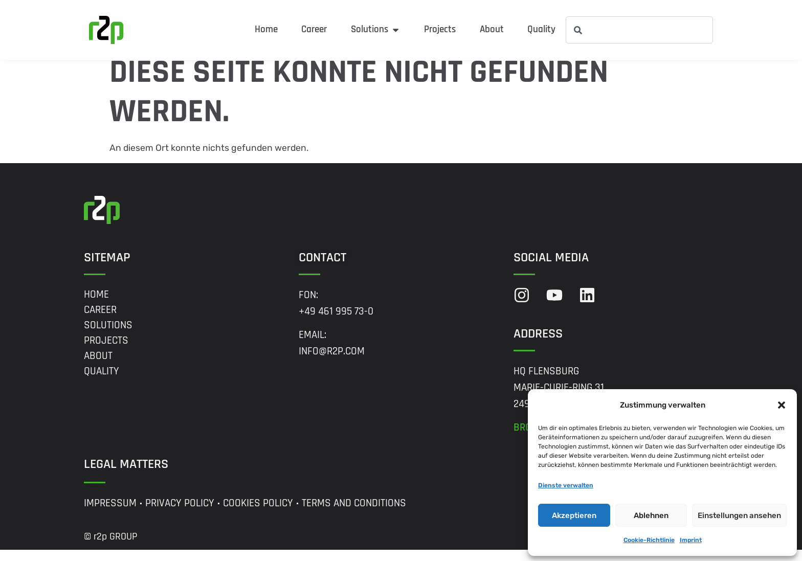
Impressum (110, 514)
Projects (106, 351)
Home (96, 305)
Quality (101, 382)
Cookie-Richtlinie (649, 540)
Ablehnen (651, 515)
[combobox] (639, 29)
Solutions (108, 336)
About (98, 366)
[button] (781, 405)
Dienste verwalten (565, 485)
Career (100, 320)
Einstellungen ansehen (739, 515)
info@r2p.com (332, 362)
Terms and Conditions (354, 514)
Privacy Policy (179, 514)
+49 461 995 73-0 (336, 322)
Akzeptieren (574, 515)
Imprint (691, 540)
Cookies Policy (258, 514)
